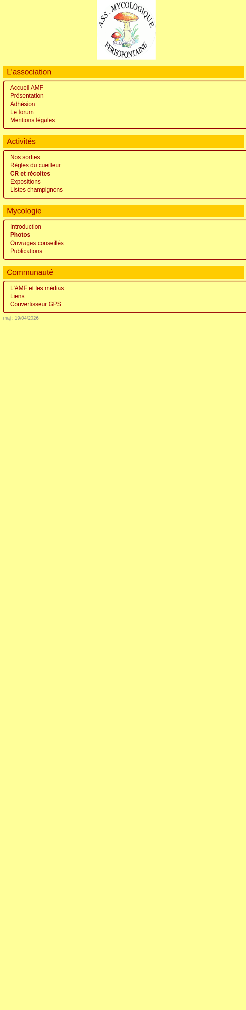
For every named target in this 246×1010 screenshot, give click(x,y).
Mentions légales (32, 120)
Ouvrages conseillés (37, 243)
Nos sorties (25, 157)
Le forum (22, 112)
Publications (26, 251)
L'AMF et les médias (37, 288)
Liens (17, 296)
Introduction (26, 226)
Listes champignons (36, 189)
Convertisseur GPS (35, 304)
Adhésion (22, 104)
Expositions (25, 181)
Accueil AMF (26, 87)
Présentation (27, 95)
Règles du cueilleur (35, 165)
